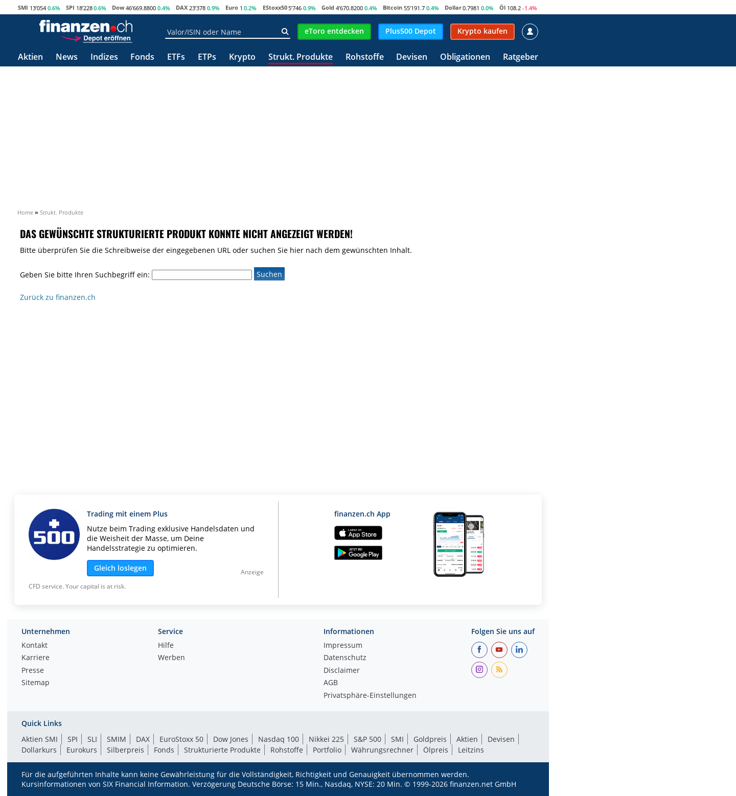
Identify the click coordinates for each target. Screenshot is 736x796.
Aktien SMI (39, 739)
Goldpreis (430, 739)
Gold (327, 7)
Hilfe (166, 646)
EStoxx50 (275, 7)
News (67, 57)
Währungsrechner (382, 750)
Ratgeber (520, 57)
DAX (182, 7)
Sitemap (35, 683)
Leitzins (471, 750)
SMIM (116, 739)
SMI (23, 7)
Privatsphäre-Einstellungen (370, 696)
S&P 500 (367, 739)
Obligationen (465, 57)
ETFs (176, 57)
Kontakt (34, 646)
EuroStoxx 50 (181, 739)
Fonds (142, 57)
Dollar (453, 7)
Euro (231, 7)
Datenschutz (345, 658)
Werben (171, 658)
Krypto (242, 57)
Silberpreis (125, 750)
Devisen (411, 57)
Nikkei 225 (326, 739)
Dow (118, 7)
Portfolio (327, 750)
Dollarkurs (39, 750)
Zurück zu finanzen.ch (58, 297)
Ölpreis (435, 750)
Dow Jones (230, 739)
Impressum (343, 646)
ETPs (207, 57)
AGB (331, 683)
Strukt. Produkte (300, 57)
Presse (32, 671)
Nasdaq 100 (278, 739)
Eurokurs (81, 750)
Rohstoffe (365, 57)
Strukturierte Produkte (222, 750)
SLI (92, 739)
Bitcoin (392, 7)
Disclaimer (342, 671)
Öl (502, 7)
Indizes (104, 57)
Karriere (35, 658)
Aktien (30, 57)
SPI (70, 7)
